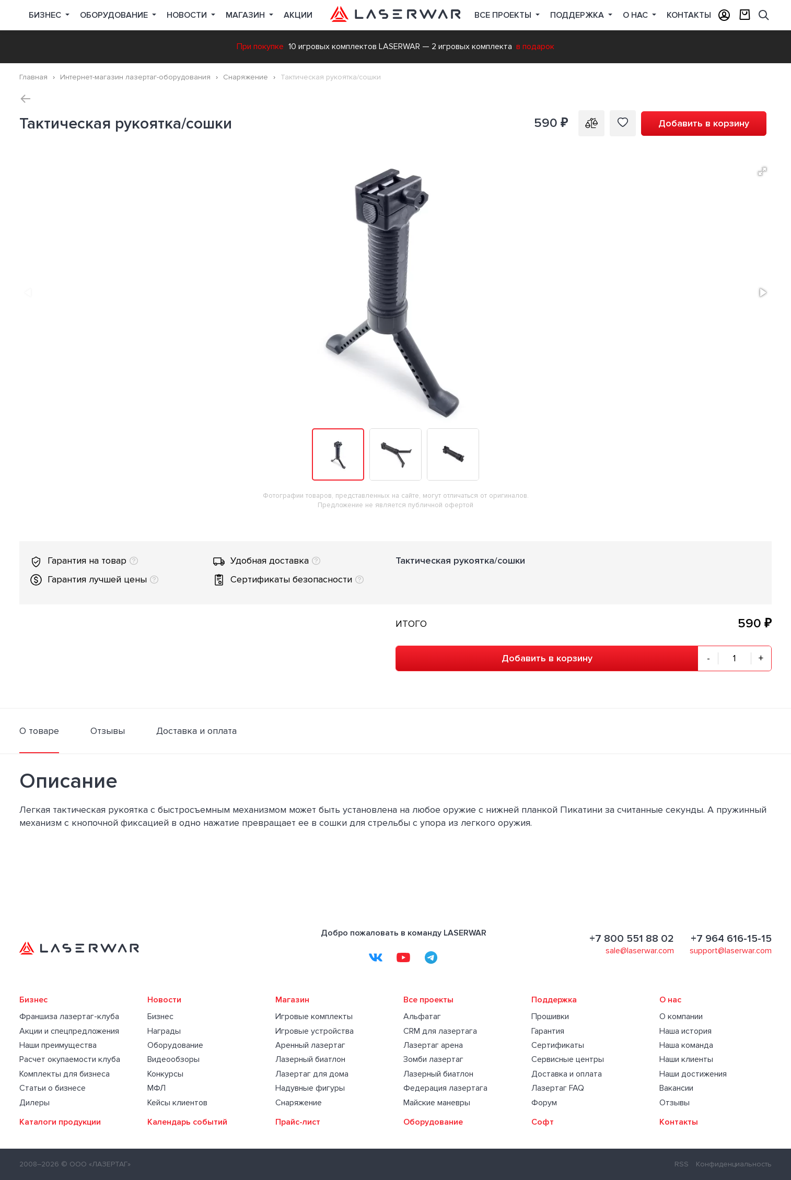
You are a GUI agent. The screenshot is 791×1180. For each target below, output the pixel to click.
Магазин (246, 15)
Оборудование (115, 15)
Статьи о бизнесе (52, 1088)
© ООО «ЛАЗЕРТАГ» (96, 1164)
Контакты (689, 15)
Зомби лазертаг (433, 1059)
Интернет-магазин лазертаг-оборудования (135, 77)
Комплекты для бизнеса (64, 1074)
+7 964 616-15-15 (731, 938)
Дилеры (34, 1102)
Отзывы (674, 1102)
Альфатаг (422, 1016)
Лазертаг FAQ (557, 1088)
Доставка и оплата (566, 1074)
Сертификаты (557, 1045)
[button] (762, 171)
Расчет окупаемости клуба (69, 1059)
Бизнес (46, 15)
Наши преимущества (58, 1045)
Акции (298, 15)
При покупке (260, 46)
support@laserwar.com (731, 950)
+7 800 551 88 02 (631, 938)
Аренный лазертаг (310, 1045)
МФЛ (156, 1088)
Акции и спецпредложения (69, 1031)
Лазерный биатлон (310, 1059)
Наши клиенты (686, 1059)
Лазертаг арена (433, 1045)
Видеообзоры (173, 1059)
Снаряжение (245, 77)
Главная (33, 77)
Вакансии (676, 1088)
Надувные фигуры (310, 1088)
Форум (544, 1102)
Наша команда (686, 1045)
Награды (164, 1031)
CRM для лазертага (440, 1031)
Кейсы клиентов (177, 1102)
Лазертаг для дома (311, 1074)
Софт (542, 1122)
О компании (681, 1016)
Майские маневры (436, 1102)
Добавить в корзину (703, 123)
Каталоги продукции (60, 1122)
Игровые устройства (314, 1031)
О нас (636, 15)
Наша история (685, 1031)
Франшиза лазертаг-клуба (69, 1016)
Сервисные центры (567, 1059)
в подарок (535, 46)
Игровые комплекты (314, 1016)
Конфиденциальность (734, 1164)
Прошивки (550, 1016)
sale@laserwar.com (640, 950)
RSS (681, 1164)
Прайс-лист (297, 1122)
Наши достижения (693, 1074)
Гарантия (547, 1031)
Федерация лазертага (445, 1088)
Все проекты (428, 1000)
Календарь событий (187, 1122)
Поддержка (578, 15)
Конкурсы (165, 1074)
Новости (188, 15)
